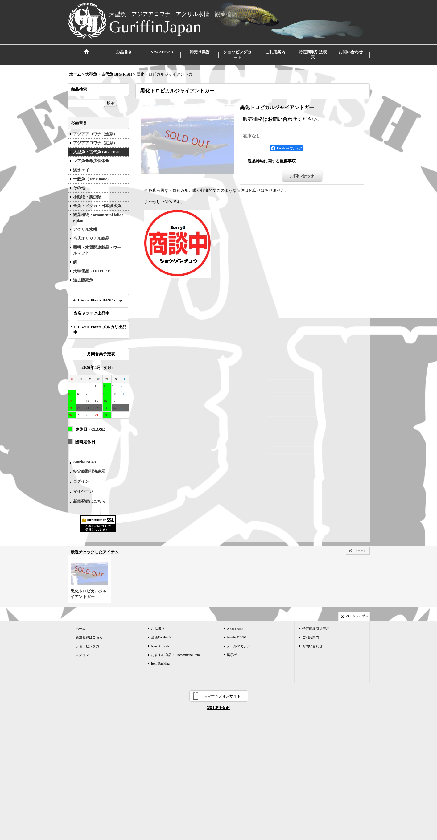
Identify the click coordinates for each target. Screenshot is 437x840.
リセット (360, 550)
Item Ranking (160, 663)
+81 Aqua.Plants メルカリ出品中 (99, 330)
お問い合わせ (282, 119)
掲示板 (232, 655)
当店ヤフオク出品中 (93, 313)
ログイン (81, 481)
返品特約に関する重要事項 (272, 161)
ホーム (81, 628)
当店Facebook (161, 637)
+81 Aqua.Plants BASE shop (97, 300)
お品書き (158, 628)
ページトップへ (357, 616)
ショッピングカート (91, 646)
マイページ (83, 491)
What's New (235, 628)
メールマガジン (238, 646)
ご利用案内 (310, 637)
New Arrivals (160, 646)
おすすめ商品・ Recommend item (175, 655)
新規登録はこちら (89, 501)
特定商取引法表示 (89, 471)
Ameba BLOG (85, 461)
